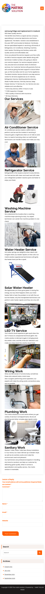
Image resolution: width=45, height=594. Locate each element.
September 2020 (9, 578)
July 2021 (7, 570)
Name (5, 504)
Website (5, 521)
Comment (6, 487)
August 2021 (8, 567)
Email (4, 512)
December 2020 (9, 574)
